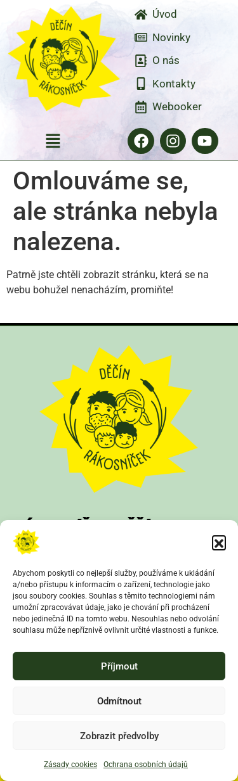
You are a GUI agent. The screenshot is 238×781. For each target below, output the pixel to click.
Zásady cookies (70, 764)
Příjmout (119, 666)
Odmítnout (119, 701)
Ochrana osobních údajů (145, 764)
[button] (219, 542)
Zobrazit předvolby (119, 736)
